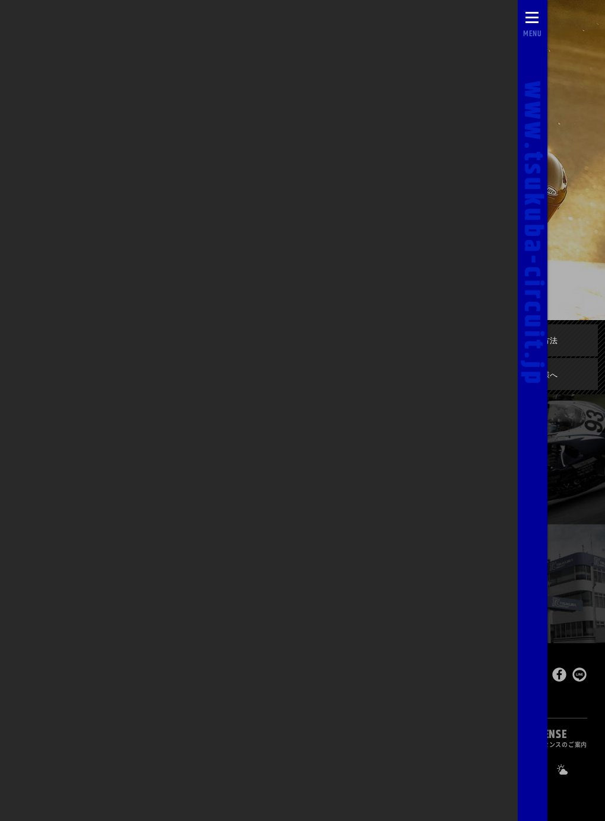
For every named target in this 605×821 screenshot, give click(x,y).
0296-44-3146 (343, 769)
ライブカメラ (184, 769)
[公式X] (512, 769)
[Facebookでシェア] (559, 677)
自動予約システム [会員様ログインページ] (91, 769)
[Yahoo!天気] (571, 769)
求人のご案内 (424, 768)
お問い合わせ (263, 769)
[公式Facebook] (541, 769)
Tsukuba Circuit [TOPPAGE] (139, 676)
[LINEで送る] (579, 677)
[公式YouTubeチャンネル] (482, 769)
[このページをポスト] (539, 677)
